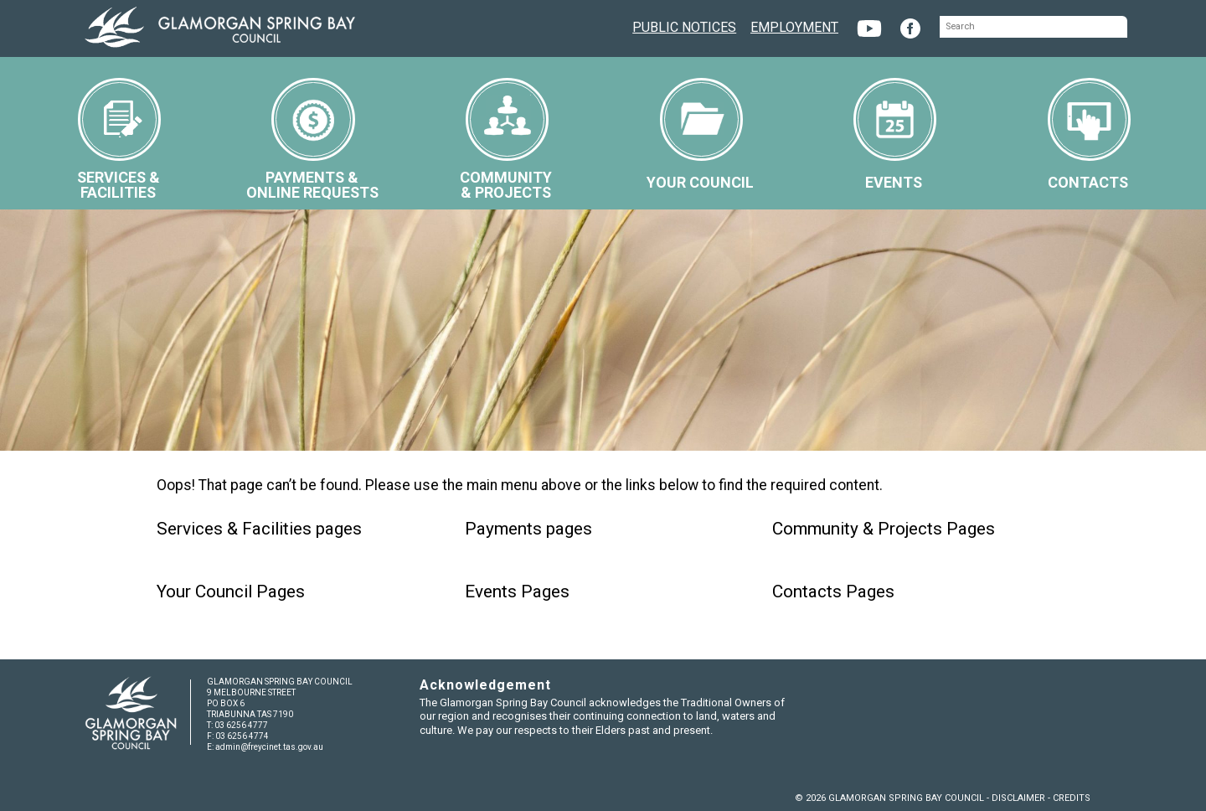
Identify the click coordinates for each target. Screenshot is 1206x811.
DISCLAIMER (1018, 798)
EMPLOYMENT (794, 25)
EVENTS (894, 134)
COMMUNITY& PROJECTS (506, 139)
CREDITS (1071, 798)
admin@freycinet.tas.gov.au (269, 747)
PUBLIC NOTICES (684, 25)
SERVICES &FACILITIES (119, 139)
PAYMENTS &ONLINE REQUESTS (312, 139)
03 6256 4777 (241, 725)
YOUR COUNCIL (700, 134)
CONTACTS (1089, 134)
